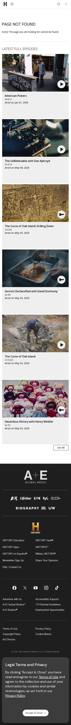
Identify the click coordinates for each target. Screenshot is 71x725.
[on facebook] (14, 588)
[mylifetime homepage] (25, 500)
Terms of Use (10, 628)
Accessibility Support (47, 599)
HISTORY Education (13, 540)
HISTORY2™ (42, 547)
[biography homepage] (27, 509)
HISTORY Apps (11, 547)
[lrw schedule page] (52, 509)
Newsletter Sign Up (13, 560)
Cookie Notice (43, 634)
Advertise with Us (12, 599)
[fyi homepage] (45, 500)
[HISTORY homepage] (35, 528)
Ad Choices (9, 639)
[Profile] (66, 4)
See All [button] (61, 447)
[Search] (58, 4)
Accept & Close (35, 712)
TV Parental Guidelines (48, 604)
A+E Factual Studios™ (14, 604)
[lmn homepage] (37, 500)
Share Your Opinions (47, 560)
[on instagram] (46, 588)
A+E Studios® (10, 609)
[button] (61, 84)
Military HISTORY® (46, 553)
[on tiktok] (57, 588)
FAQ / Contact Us (12, 567)
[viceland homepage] (56, 500)
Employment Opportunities (50, 609)
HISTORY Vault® (44, 540)
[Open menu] (12, 4)
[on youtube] (36, 588)
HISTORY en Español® (15, 553)
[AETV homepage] (13, 500)
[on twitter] (25, 588)
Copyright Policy (12, 634)
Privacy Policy (43, 628)
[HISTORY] (5, 4)
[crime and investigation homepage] (43, 509)
